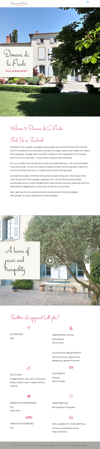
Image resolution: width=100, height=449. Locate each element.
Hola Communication (79, 445)
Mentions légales (49, 445)
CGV (57, 445)
